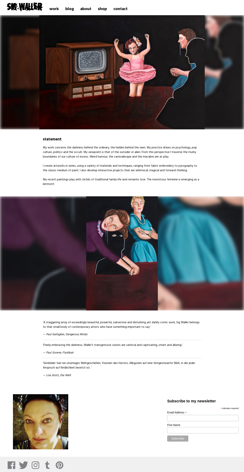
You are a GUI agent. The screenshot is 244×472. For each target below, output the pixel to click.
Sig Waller (24, 6)
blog (69, 9)
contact (120, 9)
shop (102, 9)
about (85, 9)
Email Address (177, 412)
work (54, 9)
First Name (173, 425)
